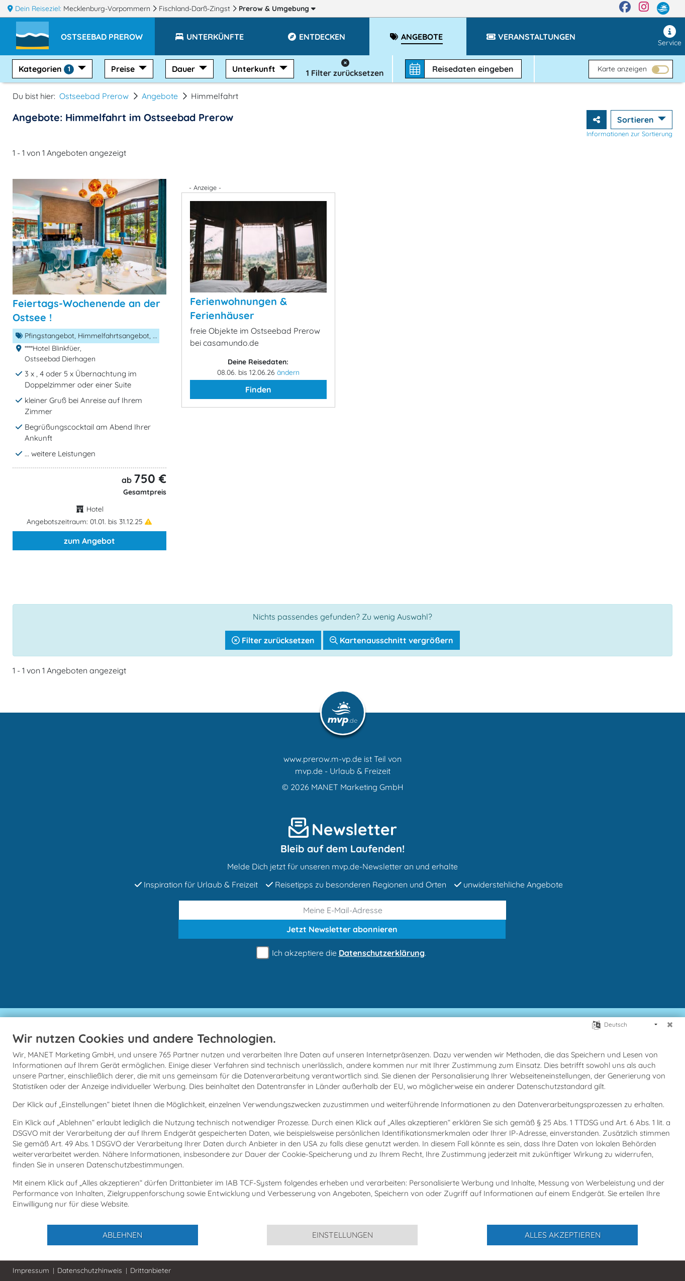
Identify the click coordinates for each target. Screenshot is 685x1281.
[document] (342, 1127)
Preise (124, 69)
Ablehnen (122, 1235)
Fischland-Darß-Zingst (195, 8)
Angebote (160, 96)
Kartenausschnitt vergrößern (391, 640)
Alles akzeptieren (563, 1235)
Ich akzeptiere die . (342, 953)
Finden (258, 389)
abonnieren (342, 929)
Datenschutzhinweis (89, 1270)
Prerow (277, 8)
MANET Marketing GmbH (357, 787)
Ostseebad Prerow (94, 96)
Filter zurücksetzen (273, 640)
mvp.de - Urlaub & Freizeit (342, 771)
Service (669, 36)
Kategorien (47, 69)
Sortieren (636, 120)
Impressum (31, 1270)
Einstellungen (342, 1235)
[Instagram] (644, 8)
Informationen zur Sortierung (629, 134)
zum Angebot (89, 541)
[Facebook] (625, 8)
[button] (108, 32)
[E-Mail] (343, 910)
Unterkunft (254, 69)
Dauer (184, 69)
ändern (288, 372)
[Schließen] (669, 1024)
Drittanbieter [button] (150, 1270)
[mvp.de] (663, 8)
